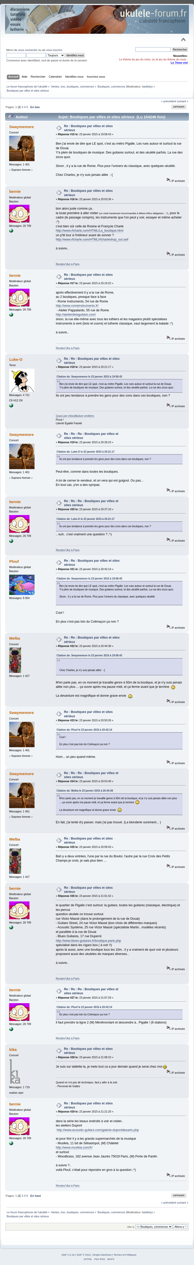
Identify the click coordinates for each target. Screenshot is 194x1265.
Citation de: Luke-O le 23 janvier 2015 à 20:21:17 (86, 451)
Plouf (14, 561)
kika (13, 1049)
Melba (14, 638)
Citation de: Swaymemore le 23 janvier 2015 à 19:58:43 (89, 376)
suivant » (182, 101)
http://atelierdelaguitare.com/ (76, 314)
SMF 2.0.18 (68, 1254)
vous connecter (27, 50)
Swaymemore (21, 127)
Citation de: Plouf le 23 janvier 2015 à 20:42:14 (84, 729)
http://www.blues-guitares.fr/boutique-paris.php (88, 941)
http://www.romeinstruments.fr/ (77, 305)
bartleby (147, 86)
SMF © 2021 (84, 1254)
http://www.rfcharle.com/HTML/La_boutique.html (89, 230)
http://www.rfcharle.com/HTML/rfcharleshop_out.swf (92, 239)
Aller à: (131, 1226)
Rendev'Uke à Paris (67, 264)
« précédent (168, 101)
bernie (15, 191)
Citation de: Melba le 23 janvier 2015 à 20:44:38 (85, 790)
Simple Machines (101, 1254)
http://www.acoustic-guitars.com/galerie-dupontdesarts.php (98, 1130)
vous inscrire (54, 50)
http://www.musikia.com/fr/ (74, 1147)
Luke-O (15, 359)
